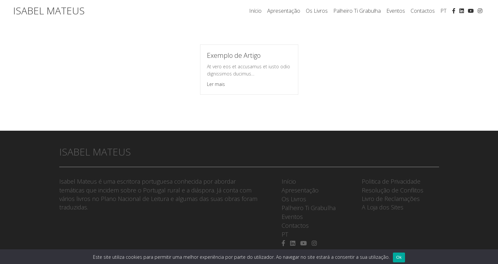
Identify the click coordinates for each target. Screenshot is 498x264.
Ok (399, 257)
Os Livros (317, 10)
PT (443, 10)
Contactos (423, 10)
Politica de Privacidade (391, 181)
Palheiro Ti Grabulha (357, 10)
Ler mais (216, 84)
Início (255, 10)
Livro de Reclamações (391, 199)
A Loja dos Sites (382, 207)
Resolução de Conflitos (392, 190)
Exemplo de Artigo (234, 55)
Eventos (395, 10)
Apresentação (283, 10)
